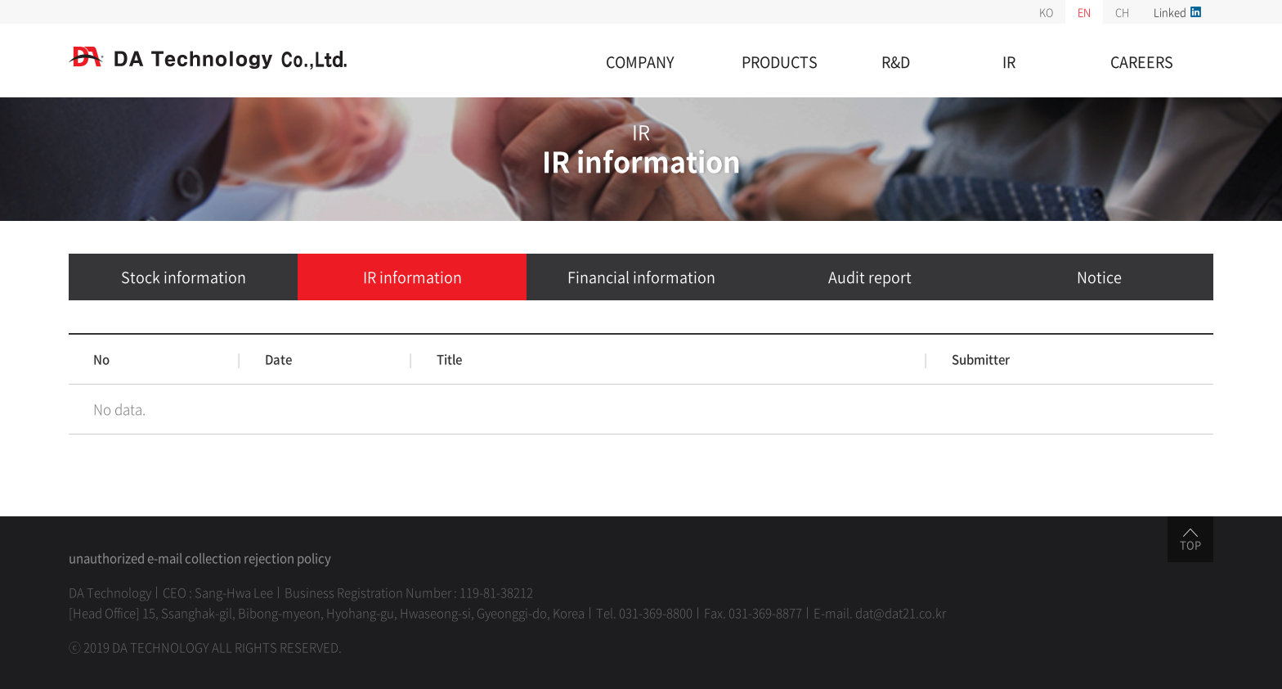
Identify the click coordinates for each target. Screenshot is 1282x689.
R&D (895, 62)
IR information (412, 277)
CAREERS (1141, 62)
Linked (1177, 12)
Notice (1099, 277)
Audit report (870, 277)
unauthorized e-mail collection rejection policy (200, 558)
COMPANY (640, 62)
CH (1122, 12)
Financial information (641, 277)
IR (1008, 62)
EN (1084, 12)
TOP (1190, 540)
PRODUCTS (780, 62)
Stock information (183, 277)
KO (1046, 12)
